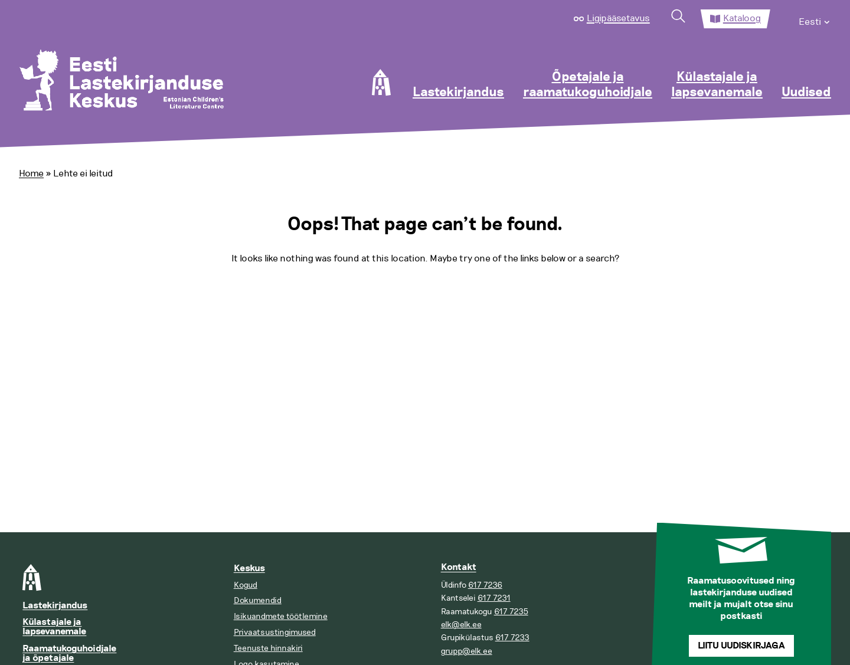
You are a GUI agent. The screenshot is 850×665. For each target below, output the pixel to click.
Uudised (806, 92)
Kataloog (742, 18)
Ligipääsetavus (618, 18)
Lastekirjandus (458, 92)
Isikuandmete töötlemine (281, 616)
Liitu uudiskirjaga (741, 646)
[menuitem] (815, 19)
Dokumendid (258, 600)
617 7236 (485, 585)
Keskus (249, 568)
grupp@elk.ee (466, 651)
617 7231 (494, 598)
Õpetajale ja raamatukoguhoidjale (587, 85)
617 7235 (511, 612)
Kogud (245, 585)
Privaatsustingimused (275, 632)
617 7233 (512, 638)
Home (31, 173)
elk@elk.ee (461, 625)
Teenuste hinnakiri (268, 648)
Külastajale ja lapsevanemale (717, 85)
